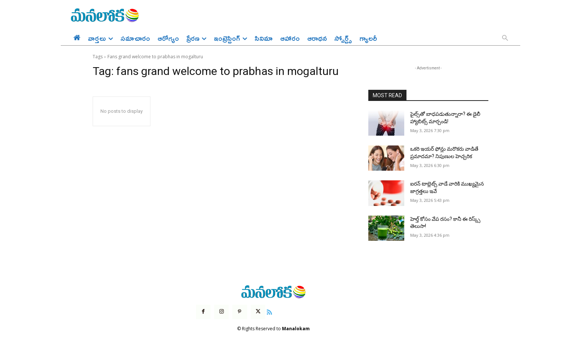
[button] (505, 38)
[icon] (269, 311)
